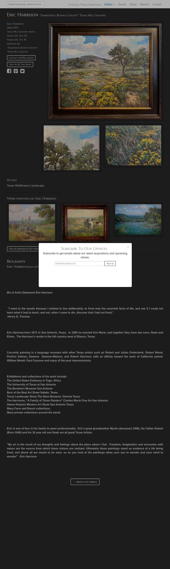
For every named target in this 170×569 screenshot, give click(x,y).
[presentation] (85, 275)
